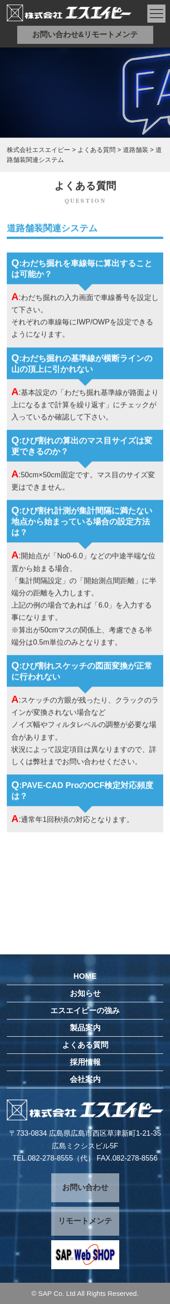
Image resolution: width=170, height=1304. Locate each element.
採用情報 (85, 1062)
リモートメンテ (85, 1221)
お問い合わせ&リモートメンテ (85, 34)
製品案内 (85, 1028)
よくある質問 (85, 1045)
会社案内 (85, 1079)
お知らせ (85, 993)
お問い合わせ (85, 1187)
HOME (85, 976)
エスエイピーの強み (85, 1011)
